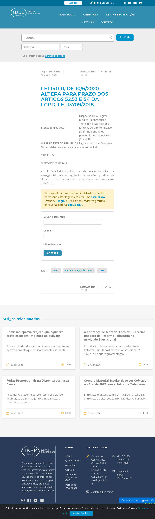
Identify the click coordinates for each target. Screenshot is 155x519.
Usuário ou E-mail (54, 216)
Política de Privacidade (71, 486)
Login (96, 2)
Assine (73, 2)
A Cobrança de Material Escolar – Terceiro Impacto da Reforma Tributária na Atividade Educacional (114, 336)
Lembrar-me (52, 244)
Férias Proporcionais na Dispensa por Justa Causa (37, 382)
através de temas (55, 55)
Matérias (87, 22)
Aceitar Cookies (81, 513)
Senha (47, 230)
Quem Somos (67, 14)
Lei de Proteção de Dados (79, 270)
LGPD (102, 270)
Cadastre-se (108, 2)
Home (68, 455)
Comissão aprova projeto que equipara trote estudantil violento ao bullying (34, 334)
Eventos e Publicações (120, 14)
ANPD (56, 270)
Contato (107, 22)
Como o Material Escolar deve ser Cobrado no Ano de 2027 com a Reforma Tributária (115, 382)
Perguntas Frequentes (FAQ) (71, 477)
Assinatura (90, 14)
